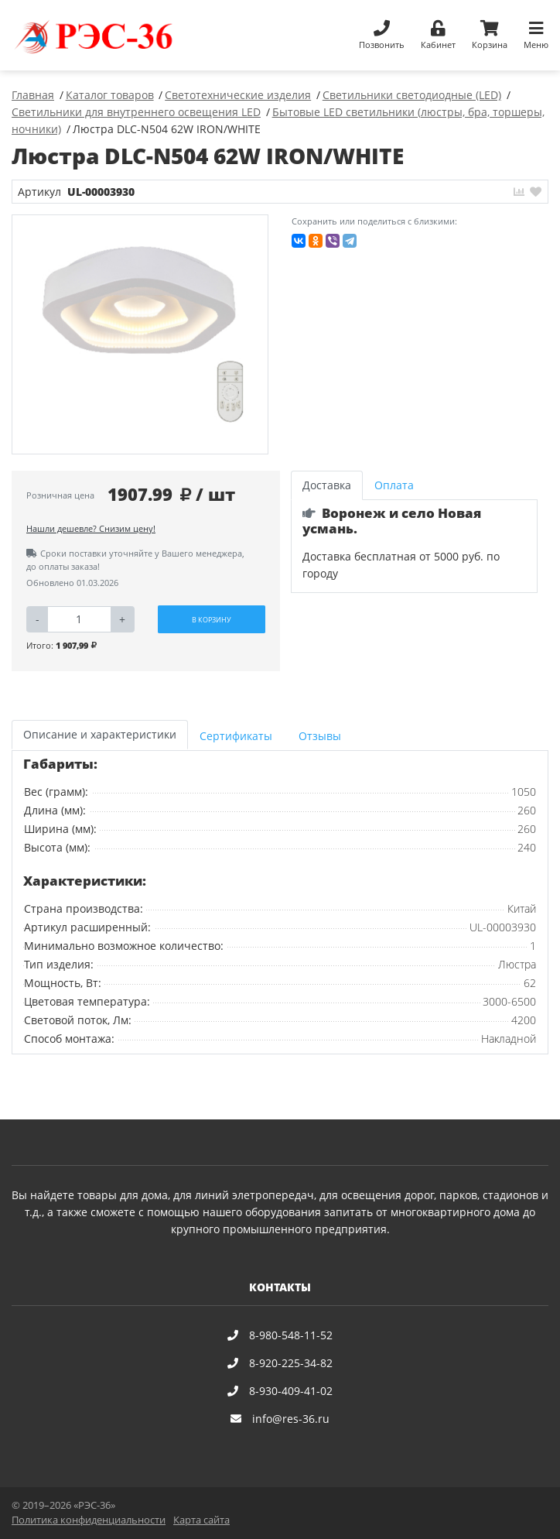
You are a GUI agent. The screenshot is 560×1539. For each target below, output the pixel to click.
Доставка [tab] (326, 485)
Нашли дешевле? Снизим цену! (90, 528)
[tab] (237, 735)
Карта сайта (201, 1520)
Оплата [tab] (394, 485)
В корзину (211, 620)
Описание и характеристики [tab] (99, 734)
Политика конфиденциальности (89, 1520)
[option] (140, 334)
